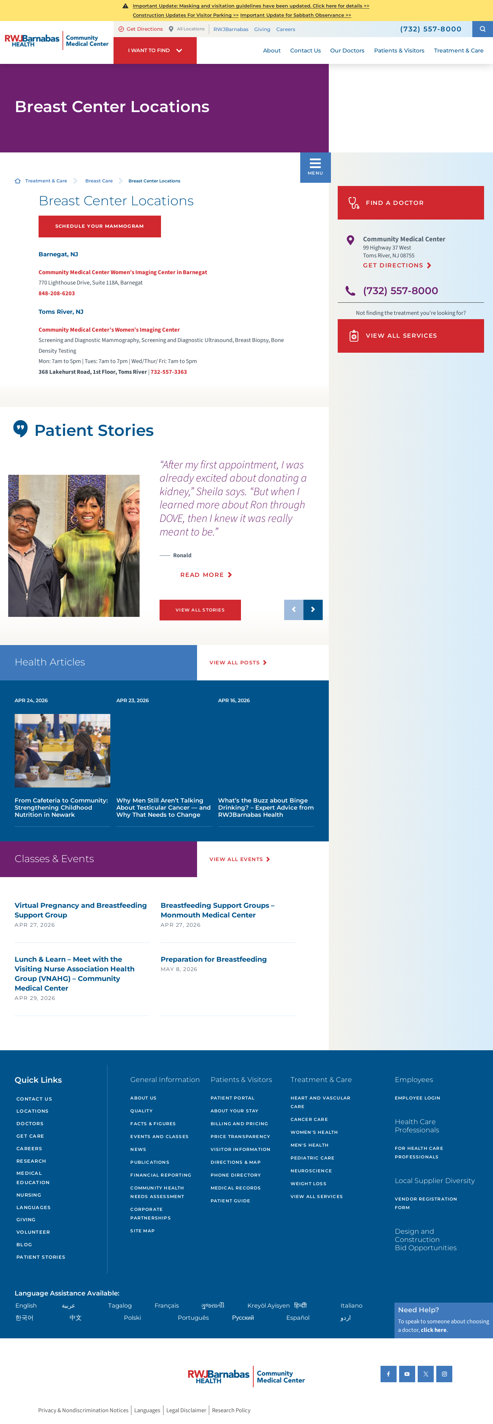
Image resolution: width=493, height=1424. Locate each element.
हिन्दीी (300, 1305)
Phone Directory (236, 1175)
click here (434, 1330)
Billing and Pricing (239, 1123)
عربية (68, 1305)
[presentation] (241, 523)
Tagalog (120, 1305)
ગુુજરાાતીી (213, 1305)
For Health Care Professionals (419, 1152)
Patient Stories (40, 1257)
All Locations (186, 29)
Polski (132, 1317)
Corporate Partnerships (150, 1214)
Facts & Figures (153, 1123)
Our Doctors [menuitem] (347, 50)
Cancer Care (309, 1119)
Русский (243, 1317)
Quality (141, 1110)
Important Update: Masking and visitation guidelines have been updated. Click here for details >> (251, 6)
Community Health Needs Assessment (157, 1192)
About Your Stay (235, 1110)
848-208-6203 (57, 293)
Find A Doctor (386, 203)
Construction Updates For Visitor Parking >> (186, 15)
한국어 (24, 1317)
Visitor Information (241, 1149)
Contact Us (34, 1099)
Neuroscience (311, 1170)
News (138, 1149)
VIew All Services (317, 1196)
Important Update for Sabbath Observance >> (295, 15)
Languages (33, 1207)
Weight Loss (309, 1183)
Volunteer (33, 1232)
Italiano (351, 1305)
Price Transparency (241, 1136)
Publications (149, 1162)
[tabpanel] (74, 546)
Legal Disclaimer (186, 1410)
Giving (262, 29)
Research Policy (231, 1410)
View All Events (236, 859)
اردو (346, 1317)
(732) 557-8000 (400, 291)
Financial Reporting (160, 1175)
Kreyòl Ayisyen (268, 1305)
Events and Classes (159, 1136)
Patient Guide (231, 1200)
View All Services (392, 336)
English (26, 1305)
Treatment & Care (46, 180)
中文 (76, 1317)
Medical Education (33, 1178)
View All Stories (200, 610)
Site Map (142, 1230)
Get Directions (141, 29)
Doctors (30, 1123)
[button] (482, 29)
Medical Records (236, 1188)
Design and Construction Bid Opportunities (426, 1239)
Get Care (30, 1136)
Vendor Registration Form (426, 1203)
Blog (24, 1244)
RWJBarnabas (230, 29)
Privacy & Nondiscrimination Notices (83, 1410)
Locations (32, 1111)
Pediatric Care (313, 1158)
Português (193, 1317)
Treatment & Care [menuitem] (459, 50)
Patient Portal (233, 1098)
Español (298, 1317)
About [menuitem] (272, 50)
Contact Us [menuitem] (305, 50)
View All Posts (235, 662)
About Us (143, 1098)
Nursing (28, 1195)
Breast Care (99, 180)
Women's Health (314, 1132)
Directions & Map (236, 1162)
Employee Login (418, 1098)
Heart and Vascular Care (321, 1102)
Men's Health (310, 1145)
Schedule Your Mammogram (99, 226)
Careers (285, 29)
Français (167, 1305)
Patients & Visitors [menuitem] (399, 50)
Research (31, 1161)
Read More (202, 574)
